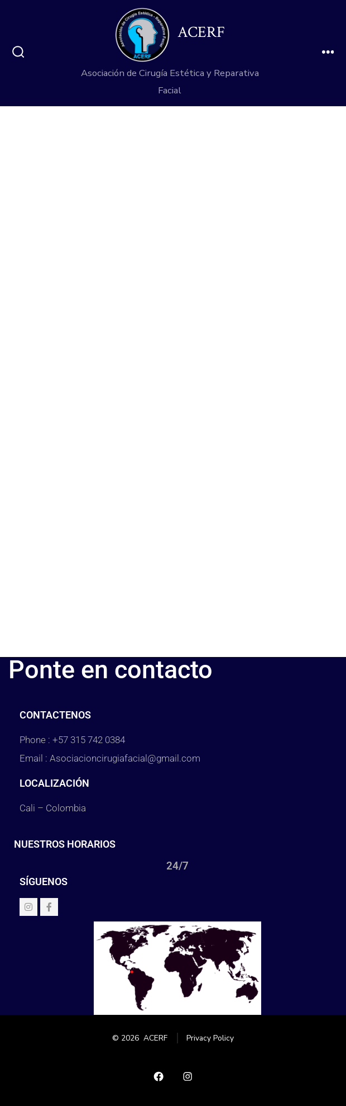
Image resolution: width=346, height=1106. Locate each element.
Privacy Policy (210, 1038)
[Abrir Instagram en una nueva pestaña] (187, 1076)
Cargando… (173, 379)
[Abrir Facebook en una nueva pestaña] (158, 1076)
